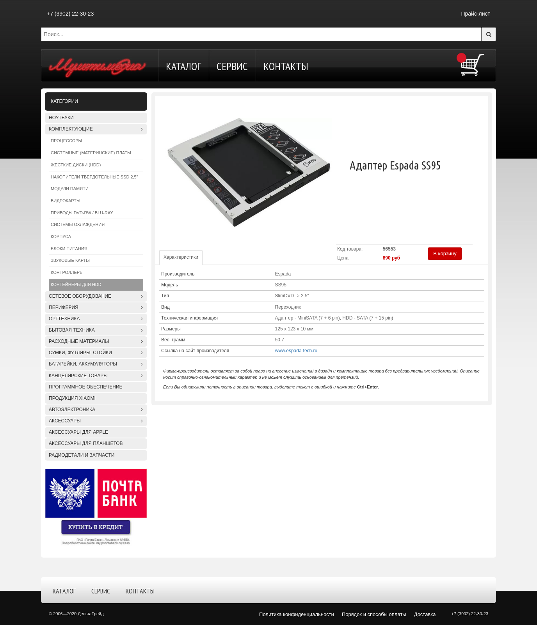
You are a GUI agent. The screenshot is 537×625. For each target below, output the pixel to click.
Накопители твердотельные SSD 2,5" (94, 177)
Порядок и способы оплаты (374, 614)
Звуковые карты (70, 260)
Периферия (63, 307)
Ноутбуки (61, 117)
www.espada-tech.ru (296, 350)
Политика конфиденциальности (296, 614)
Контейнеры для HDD (76, 284)
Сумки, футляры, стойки (80, 352)
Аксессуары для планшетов (86, 443)
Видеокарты (65, 200)
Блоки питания (69, 248)
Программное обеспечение (86, 387)
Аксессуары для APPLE (78, 432)
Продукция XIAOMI (72, 398)
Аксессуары (65, 421)
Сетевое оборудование (80, 296)
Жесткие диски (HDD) (76, 164)
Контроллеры (67, 272)
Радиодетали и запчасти (81, 455)
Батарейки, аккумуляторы (83, 364)
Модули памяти (70, 188)
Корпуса (61, 236)
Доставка (425, 614)
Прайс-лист (475, 14)
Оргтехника (64, 318)
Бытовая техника (72, 330)
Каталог (183, 66)
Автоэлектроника (72, 409)
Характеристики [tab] (181, 257)
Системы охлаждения (78, 224)
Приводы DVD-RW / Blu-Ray (82, 212)
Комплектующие (71, 129)
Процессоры (66, 140)
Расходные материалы (79, 341)
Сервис (232, 66)
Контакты (285, 66)
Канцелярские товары (78, 375)
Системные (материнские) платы (91, 152)
